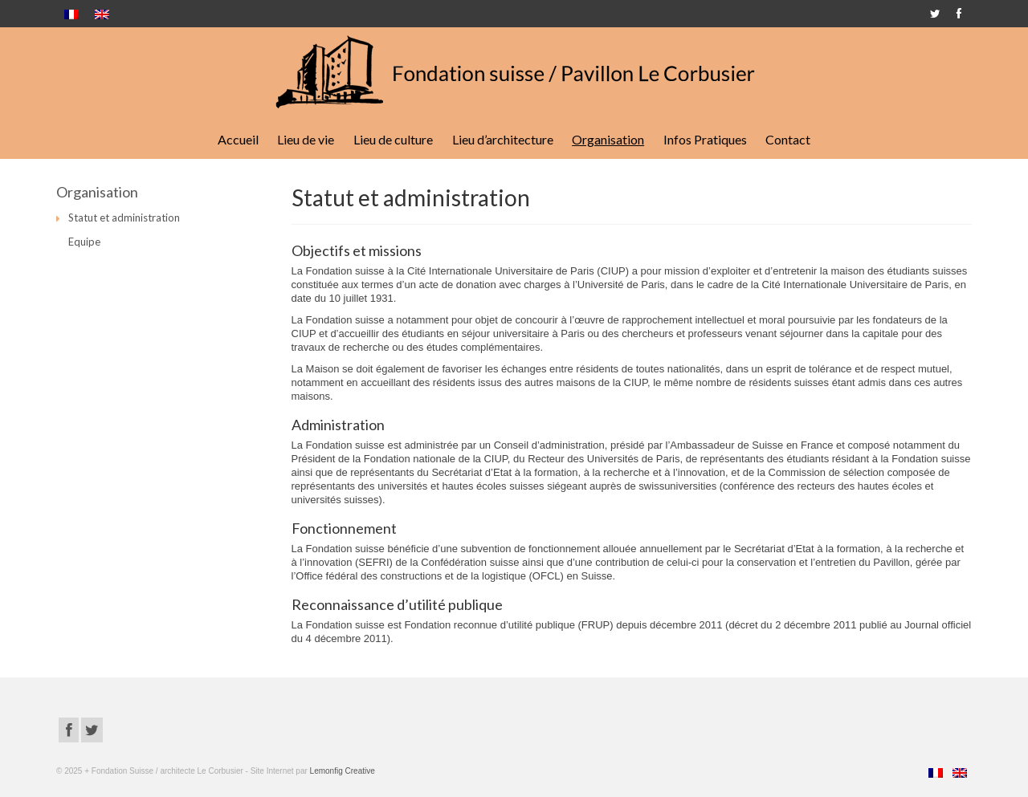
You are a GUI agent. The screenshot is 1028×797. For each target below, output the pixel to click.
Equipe (84, 241)
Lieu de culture (393, 139)
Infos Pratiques (705, 139)
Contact (787, 139)
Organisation (608, 139)
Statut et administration (124, 217)
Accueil (238, 139)
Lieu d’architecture (502, 139)
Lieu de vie (305, 139)
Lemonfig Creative (342, 771)
